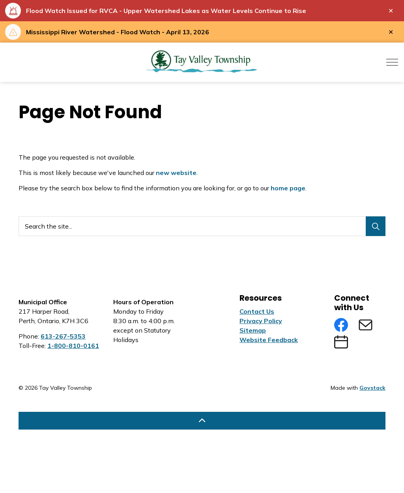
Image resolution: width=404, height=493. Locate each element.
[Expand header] (392, 62)
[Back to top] (202, 421)
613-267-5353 (63, 336)
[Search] (375, 226)
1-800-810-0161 (73, 346)
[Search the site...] (202, 226)
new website (176, 173)
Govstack (372, 387)
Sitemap (252, 330)
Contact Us (256, 311)
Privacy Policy (260, 321)
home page (288, 188)
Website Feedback (268, 340)
